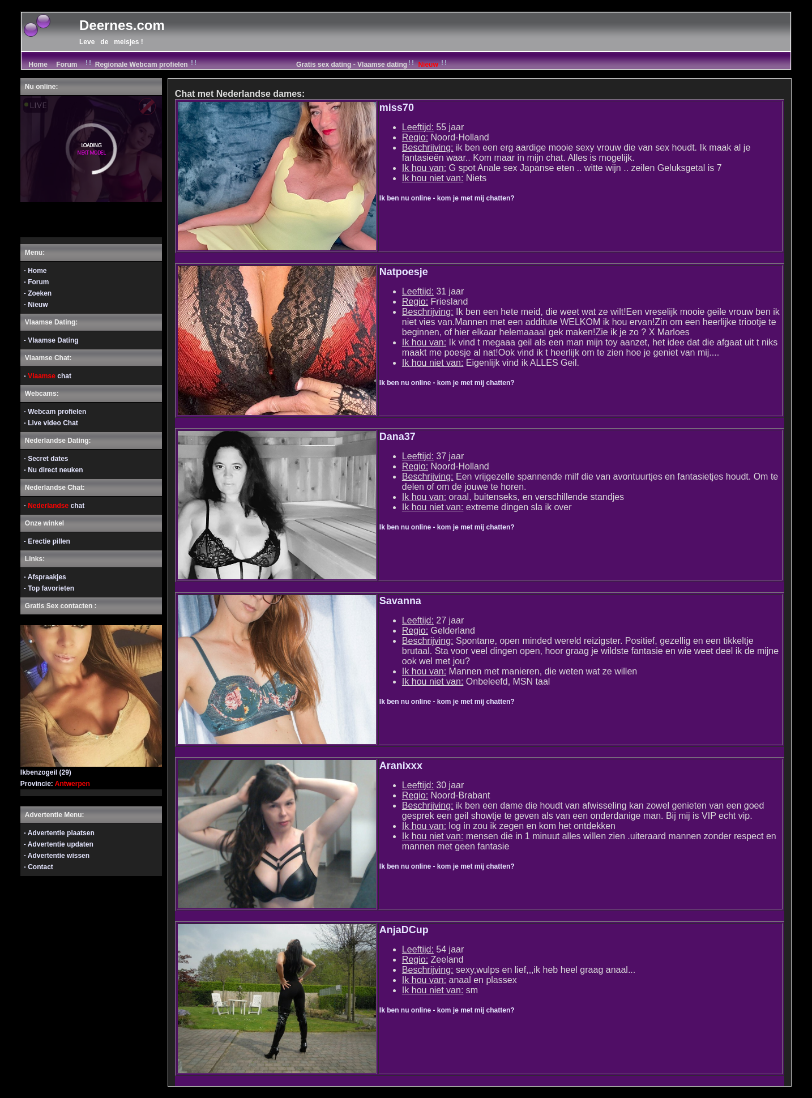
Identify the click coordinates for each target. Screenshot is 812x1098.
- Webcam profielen (55, 412)
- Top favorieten (49, 588)
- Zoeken (38, 293)
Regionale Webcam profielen (141, 65)
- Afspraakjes (45, 577)
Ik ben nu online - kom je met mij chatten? (447, 198)
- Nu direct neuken (53, 470)
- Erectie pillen (47, 541)
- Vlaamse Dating (51, 340)
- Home (35, 271)
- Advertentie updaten (58, 844)
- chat (47, 376)
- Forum (36, 282)
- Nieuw (36, 305)
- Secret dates (46, 459)
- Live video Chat (51, 423)
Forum (66, 65)
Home (37, 65)
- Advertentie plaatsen (59, 833)
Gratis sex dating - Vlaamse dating (372, 65)
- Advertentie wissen (56, 856)
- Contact (38, 867)
